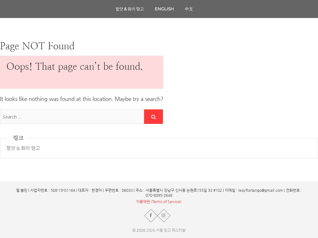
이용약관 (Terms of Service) (158, 201)
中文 (189, 8)
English (164, 8)
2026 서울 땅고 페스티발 (166, 230)
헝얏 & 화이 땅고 (129, 8)
